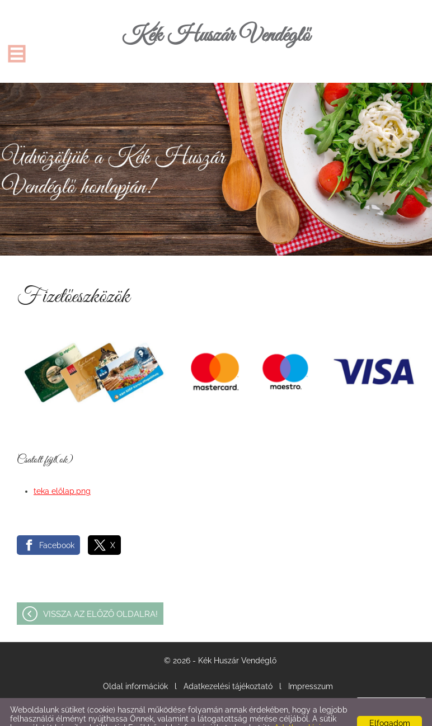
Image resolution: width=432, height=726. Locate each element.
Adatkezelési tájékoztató (228, 663)
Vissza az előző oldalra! (100, 592)
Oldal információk (135, 663)
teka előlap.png (62, 468)
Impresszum (310, 663)
